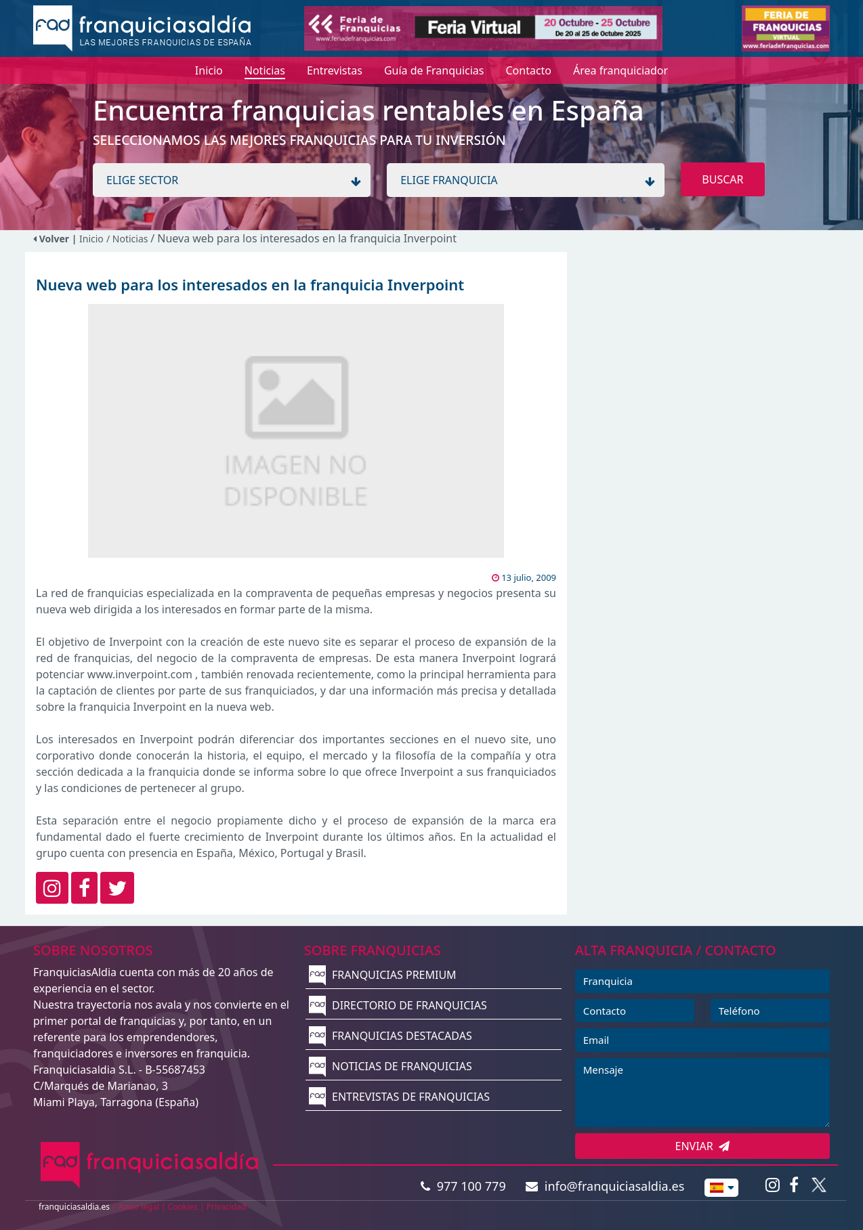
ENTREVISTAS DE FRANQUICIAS (399, 1096)
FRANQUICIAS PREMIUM (383, 974)
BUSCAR (722, 179)
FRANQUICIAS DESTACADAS (390, 1035)
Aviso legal (139, 1206)
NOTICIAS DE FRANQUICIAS (390, 1066)
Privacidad (227, 1206)
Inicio (91, 238)
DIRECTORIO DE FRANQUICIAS (398, 1005)
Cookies (183, 1206)
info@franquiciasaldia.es (605, 1186)
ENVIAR (702, 1146)
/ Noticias (128, 238)
